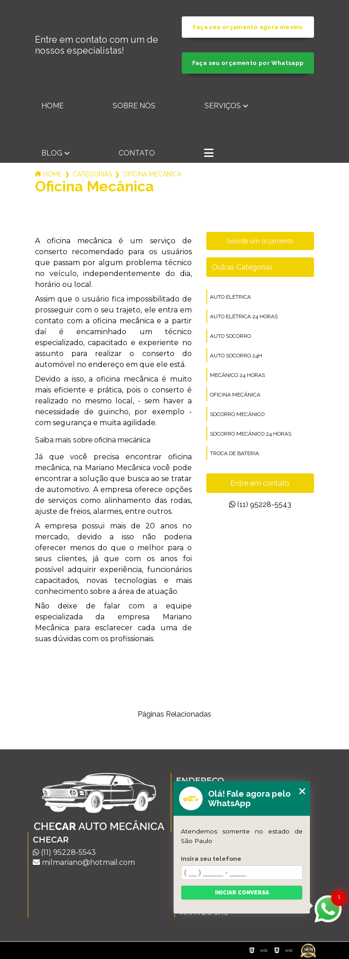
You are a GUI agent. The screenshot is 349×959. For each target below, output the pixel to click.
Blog (51, 153)
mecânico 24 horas (237, 375)
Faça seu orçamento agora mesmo (248, 27)
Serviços (222, 105)
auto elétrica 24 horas (244, 316)
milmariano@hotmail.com (84, 862)
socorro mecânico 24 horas (250, 434)
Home (52, 105)
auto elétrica (230, 297)
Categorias (92, 174)
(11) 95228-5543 (260, 504)
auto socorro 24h (236, 355)
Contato (137, 153)
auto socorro (230, 336)
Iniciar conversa (242, 892)
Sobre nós (134, 105)
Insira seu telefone (211, 858)
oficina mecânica (235, 395)
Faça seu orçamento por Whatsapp (248, 63)
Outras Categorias (242, 267)
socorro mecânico (237, 414)
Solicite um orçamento (260, 241)
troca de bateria (234, 453)
